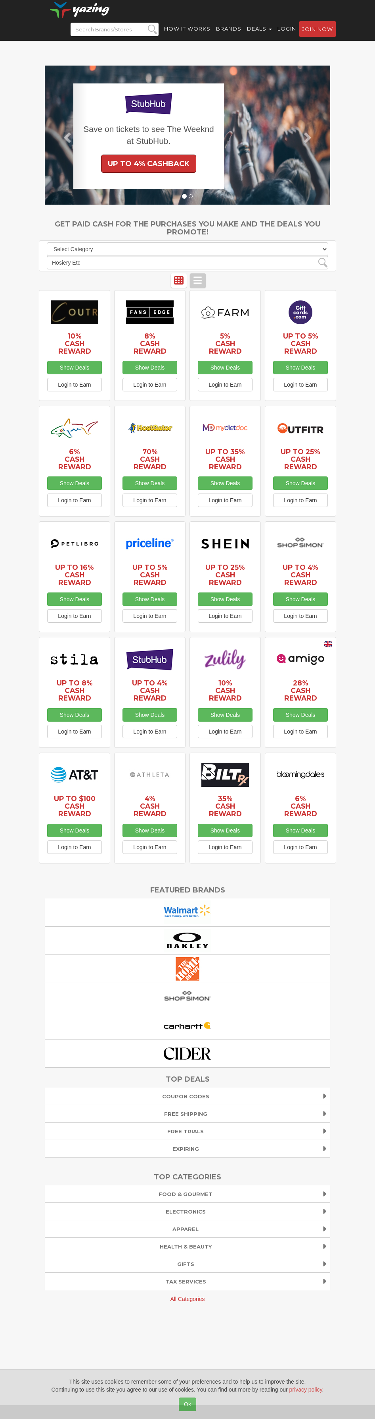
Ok (187, 1404)
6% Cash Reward (74, 459)
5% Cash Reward (225, 343)
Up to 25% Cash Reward (300, 459)
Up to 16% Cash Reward (74, 575)
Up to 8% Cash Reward (75, 690)
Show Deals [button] (75, 367)
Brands (228, 36)
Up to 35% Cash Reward (225, 459)
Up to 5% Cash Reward (300, 343)
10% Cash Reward (74, 343)
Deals (259, 36)
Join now (317, 36)
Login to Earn (74, 384)
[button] (66, 135)
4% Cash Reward (150, 806)
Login (286, 36)
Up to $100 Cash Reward (75, 806)
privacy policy (305, 1389)
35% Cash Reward (225, 806)
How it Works (187, 36)
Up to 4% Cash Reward (300, 575)
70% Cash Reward (150, 459)
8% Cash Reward (150, 343)
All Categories (187, 1299)
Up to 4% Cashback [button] (148, 163)
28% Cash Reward (300, 690)
